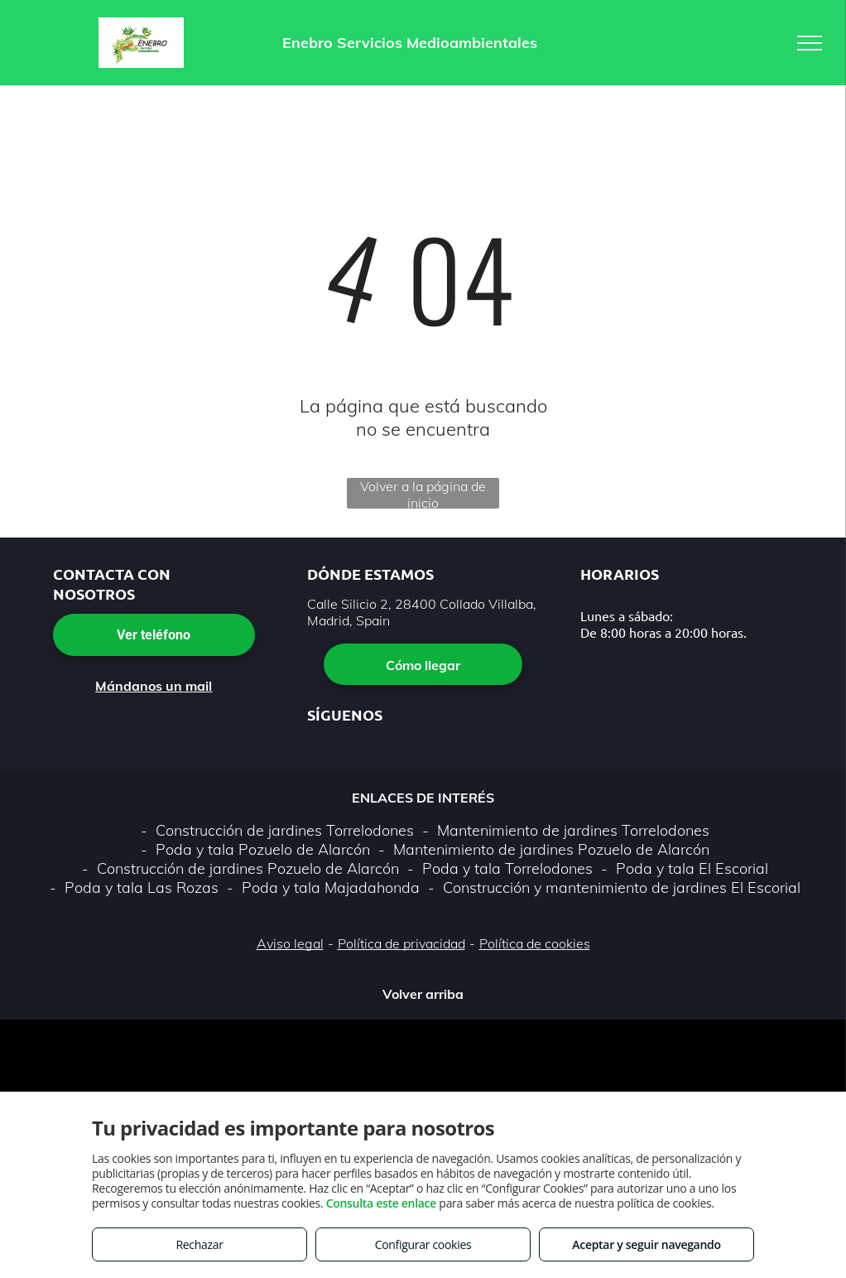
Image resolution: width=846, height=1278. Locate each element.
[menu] (809, 43)
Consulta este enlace (381, 1203)
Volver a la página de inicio (423, 493)
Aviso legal (290, 943)
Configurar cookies (423, 1244)
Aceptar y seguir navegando (646, 1244)
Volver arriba (423, 994)
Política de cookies (534, 943)
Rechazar (199, 1244)
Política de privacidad (401, 943)
